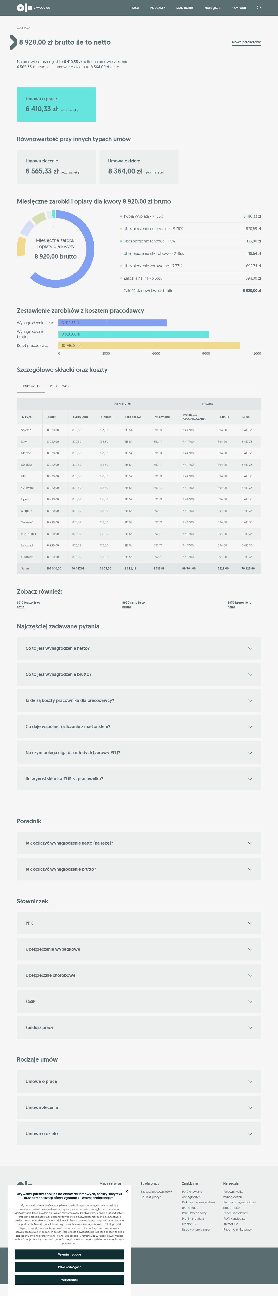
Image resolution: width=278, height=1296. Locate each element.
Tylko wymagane (69, 1267)
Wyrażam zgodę (69, 1254)
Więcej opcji (69, 1280)
